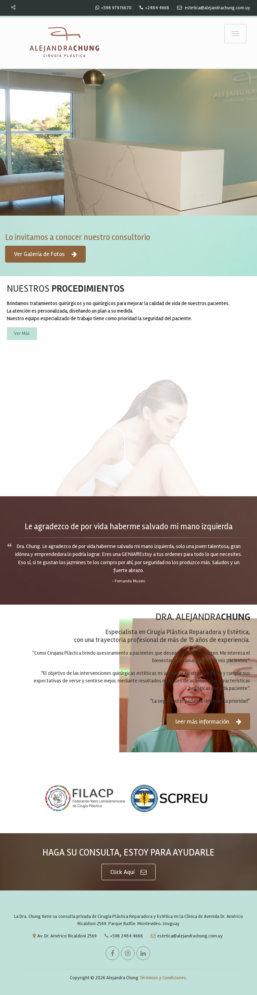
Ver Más (22, 333)
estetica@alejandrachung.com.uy (185, 936)
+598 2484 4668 (122, 936)
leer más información (208, 722)
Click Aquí (128, 872)
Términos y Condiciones (162, 978)
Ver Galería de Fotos (45, 254)
